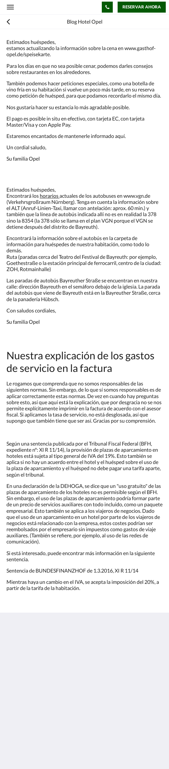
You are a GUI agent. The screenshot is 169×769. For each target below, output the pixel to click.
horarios (49, 196)
